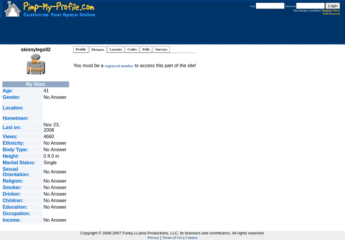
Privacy (153, 238)
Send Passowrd (331, 13)
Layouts (116, 49)
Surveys (161, 49)
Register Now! (331, 10)
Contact (192, 238)
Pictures (98, 50)
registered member (119, 66)
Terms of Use (172, 238)
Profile (81, 49)
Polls (146, 49)
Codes (132, 49)
